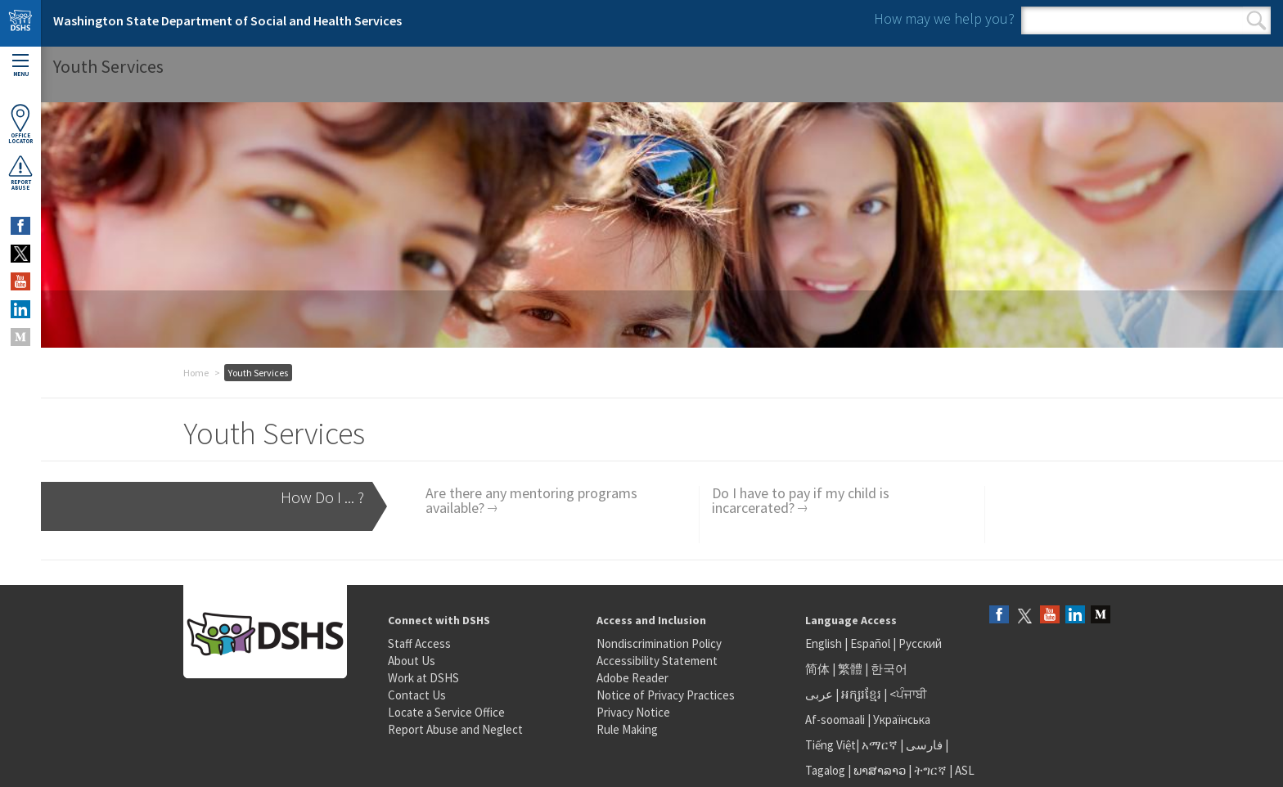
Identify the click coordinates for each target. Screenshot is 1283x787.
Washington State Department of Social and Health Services (227, 20)
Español (870, 643)
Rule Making (627, 729)
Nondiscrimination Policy (659, 643)
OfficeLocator (20, 124)
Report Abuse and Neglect (455, 729)
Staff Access (419, 643)
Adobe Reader (632, 678)
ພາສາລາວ (879, 770)
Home (196, 373)
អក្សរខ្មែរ (861, 694)
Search (1256, 20)
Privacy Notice (633, 712)
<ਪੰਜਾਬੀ (908, 694)
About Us (411, 660)
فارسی (923, 745)
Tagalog (825, 770)
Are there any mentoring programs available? (531, 500)
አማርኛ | (882, 745)
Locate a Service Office (446, 712)
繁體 (851, 669)
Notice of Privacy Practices (665, 695)
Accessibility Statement (657, 660)
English (824, 643)
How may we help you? (944, 18)
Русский (920, 643)
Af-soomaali (835, 719)
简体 (817, 669)
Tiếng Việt (830, 745)
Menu (20, 66)
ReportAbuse (20, 172)
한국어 (889, 669)
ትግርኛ (930, 770)
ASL (965, 770)
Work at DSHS (423, 678)
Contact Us (417, 695)
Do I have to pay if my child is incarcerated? (800, 500)
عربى (819, 694)
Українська (901, 719)
